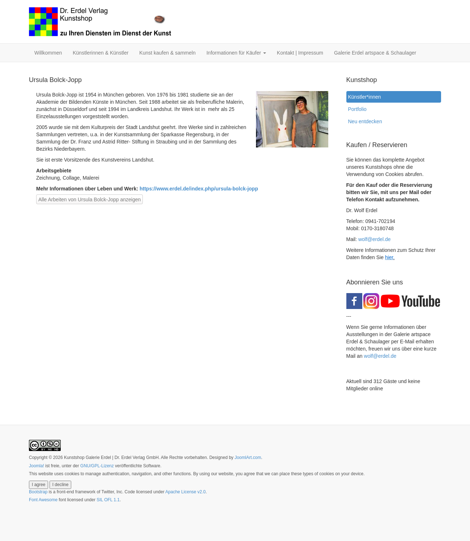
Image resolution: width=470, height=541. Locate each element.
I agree (38, 484)
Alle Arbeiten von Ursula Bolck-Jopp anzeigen (89, 199)
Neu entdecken (365, 121)
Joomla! (36, 465)
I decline (60, 484)
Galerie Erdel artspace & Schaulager (375, 53)
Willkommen (48, 53)
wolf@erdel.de (374, 239)
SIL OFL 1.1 (108, 499)
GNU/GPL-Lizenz (97, 465)
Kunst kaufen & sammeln (167, 53)
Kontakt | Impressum (300, 53)
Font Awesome (43, 499)
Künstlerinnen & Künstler (100, 53)
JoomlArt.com (248, 457)
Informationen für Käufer (236, 53)
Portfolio (357, 109)
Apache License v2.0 (185, 491)
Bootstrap (38, 491)
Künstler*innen (366, 97)
